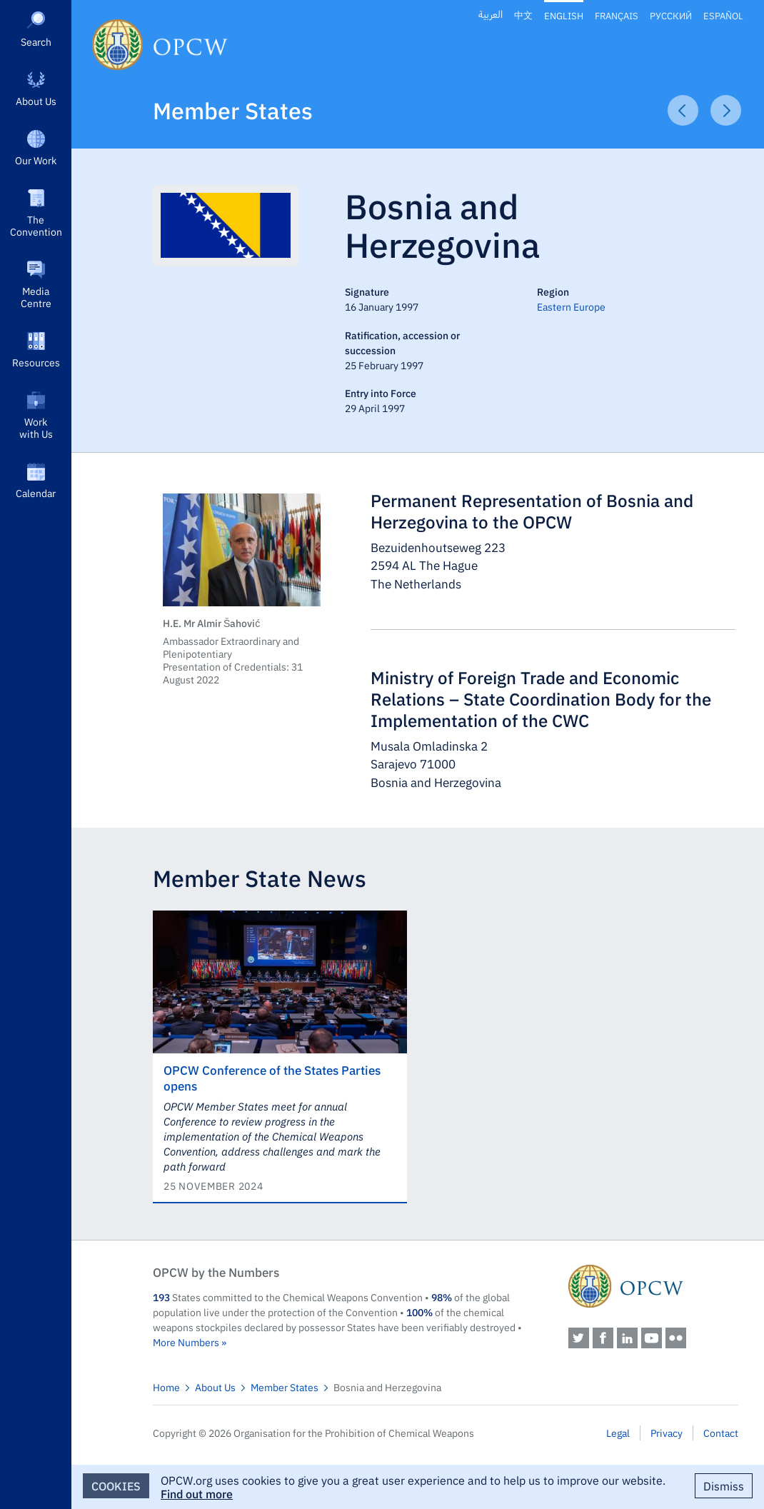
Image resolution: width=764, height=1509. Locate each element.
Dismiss (723, 1485)
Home (166, 1387)
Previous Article (683, 110)
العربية (490, 15)
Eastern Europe (571, 306)
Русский (671, 15)
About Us (36, 101)
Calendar (36, 493)
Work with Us (36, 427)
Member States (233, 110)
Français (616, 15)
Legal (618, 1432)
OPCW (653, 1286)
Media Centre (36, 297)
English (563, 15)
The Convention (36, 225)
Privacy (666, 1432)
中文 (523, 15)
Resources (36, 362)
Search (36, 41)
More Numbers (186, 1342)
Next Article (725, 110)
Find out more (197, 1493)
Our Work (35, 160)
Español (723, 15)
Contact (720, 1432)
